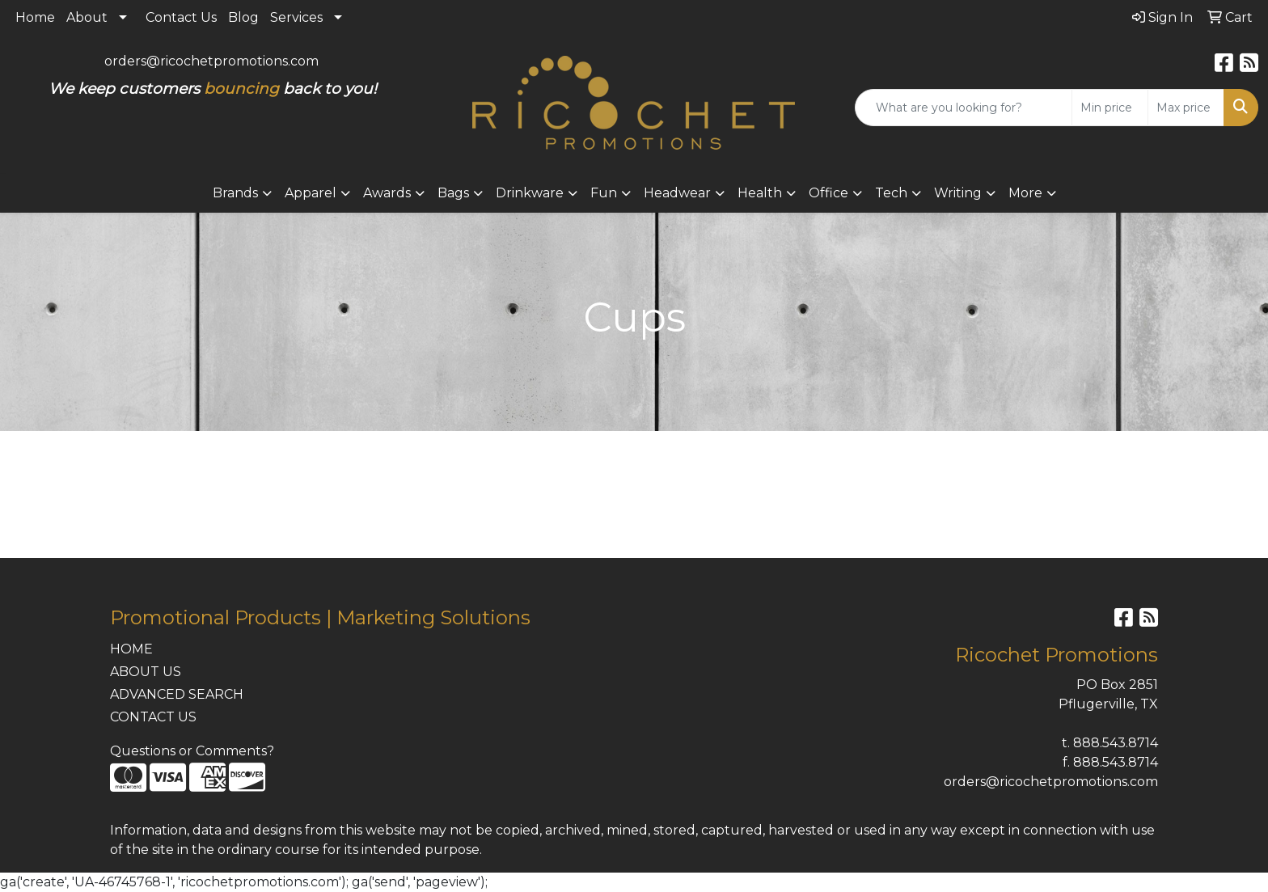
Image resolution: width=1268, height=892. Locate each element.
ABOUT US (145, 671)
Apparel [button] (310, 193)
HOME (131, 649)
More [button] (1025, 193)
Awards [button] (387, 193)
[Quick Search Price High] (1186, 107)
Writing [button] (958, 193)
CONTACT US (153, 717)
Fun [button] (603, 193)
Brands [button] (235, 193)
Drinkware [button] (530, 193)
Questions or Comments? (192, 751)
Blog (243, 17)
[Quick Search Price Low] (1109, 107)
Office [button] (828, 193)
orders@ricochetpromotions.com (211, 61)
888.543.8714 (1115, 742)
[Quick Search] (963, 107)
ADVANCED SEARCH (176, 694)
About (87, 17)
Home (35, 17)
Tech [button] (891, 193)
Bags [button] (453, 193)
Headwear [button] (677, 193)
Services (296, 17)
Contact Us (181, 17)
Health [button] (760, 193)
